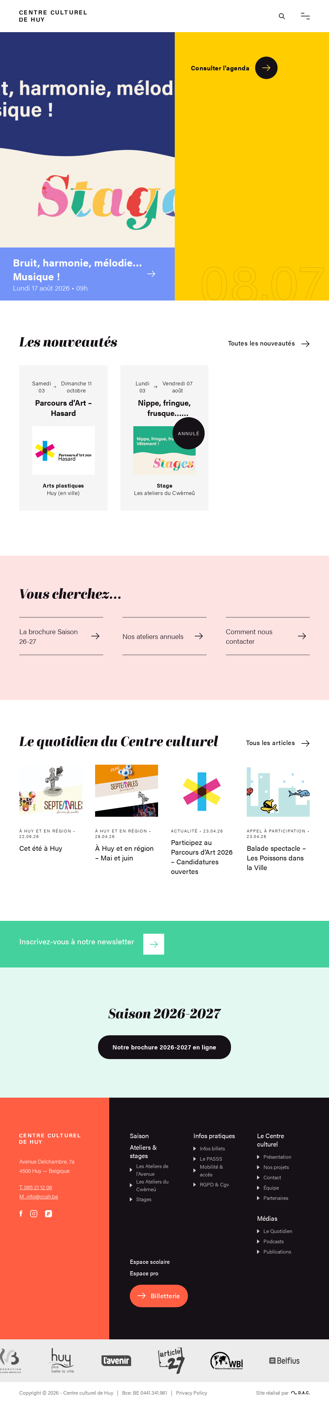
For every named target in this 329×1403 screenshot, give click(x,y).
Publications (274, 1251)
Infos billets (209, 1148)
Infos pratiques (214, 1135)
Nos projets (273, 1167)
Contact (269, 1177)
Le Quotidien (274, 1231)
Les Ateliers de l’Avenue (149, 1169)
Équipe (268, 1187)
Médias (267, 1218)
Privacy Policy (191, 1392)
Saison (139, 1135)
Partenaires (272, 1197)
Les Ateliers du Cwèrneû (149, 1185)
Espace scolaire (150, 1261)
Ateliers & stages (143, 1151)
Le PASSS (207, 1158)
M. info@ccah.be (38, 1196)
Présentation (274, 1156)
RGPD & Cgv (211, 1184)
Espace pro (144, 1273)
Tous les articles (278, 742)
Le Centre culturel (270, 1139)
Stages (140, 1199)
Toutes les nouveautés (269, 343)
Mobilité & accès (208, 1170)
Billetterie (159, 1295)
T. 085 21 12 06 (35, 1187)
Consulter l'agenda (234, 68)
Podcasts (270, 1241)
